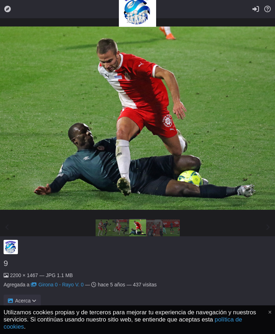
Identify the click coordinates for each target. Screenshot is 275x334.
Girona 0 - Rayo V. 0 (57, 284)
